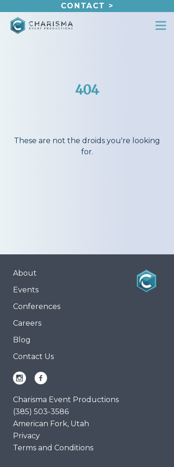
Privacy (26, 435)
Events (26, 289)
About (25, 273)
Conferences (36, 306)
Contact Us (33, 356)
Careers (27, 323)
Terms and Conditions (53, 447)
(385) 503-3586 (41, 411)
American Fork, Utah (51, 423)
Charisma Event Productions (66, 399)
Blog (22, 339)
